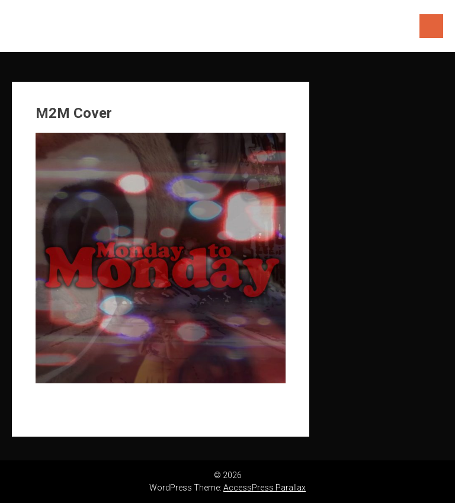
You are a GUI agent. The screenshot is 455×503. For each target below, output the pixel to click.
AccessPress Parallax (264, 487)
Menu (431, 26)
